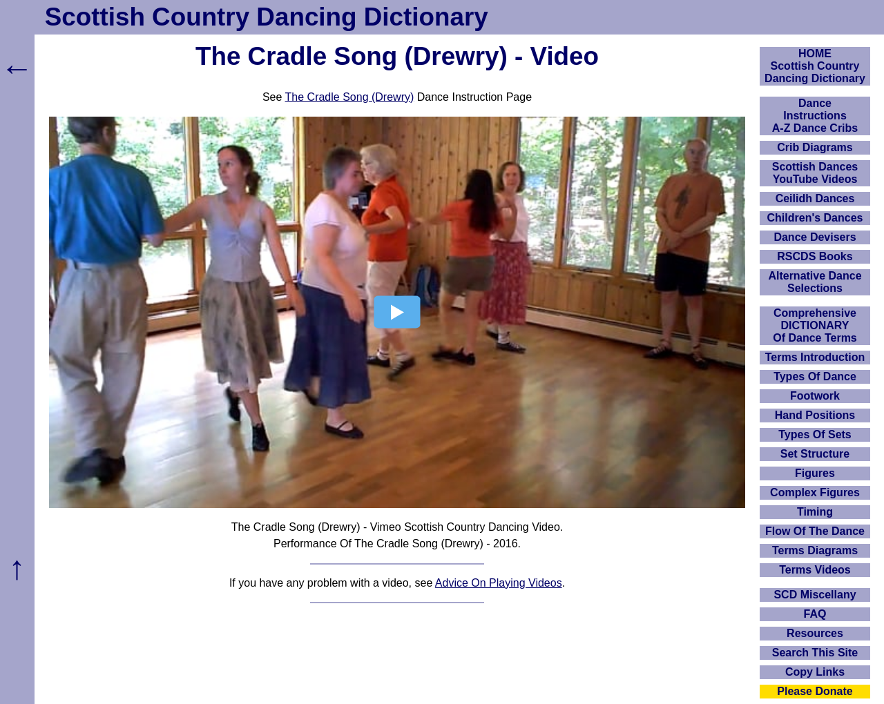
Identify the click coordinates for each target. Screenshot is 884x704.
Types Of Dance (815, 376)
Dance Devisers (815, 237)
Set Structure (814, 454)
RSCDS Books (814, 256)
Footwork (815, 396)
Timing (815, 512)
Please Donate (814, 691)
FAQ (815, 614)
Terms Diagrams (815, 550)
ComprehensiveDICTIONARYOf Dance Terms (815, 325)
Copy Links (815, 672)
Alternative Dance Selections (814, 282)
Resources (815, 633)
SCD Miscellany (815, 594)
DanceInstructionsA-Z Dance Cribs (815, 115)
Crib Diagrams (814, 147)
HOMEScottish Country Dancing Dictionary (815, 66)
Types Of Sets (815, 434)
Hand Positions (815, 415)
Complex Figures (815, 492)
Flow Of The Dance (815, 531)
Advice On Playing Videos (498, 583)
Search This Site (815, 652)
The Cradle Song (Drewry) (349, 97)
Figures (815, 473)
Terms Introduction (815, 357)
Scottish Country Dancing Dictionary (266, 17)
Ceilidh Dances (815, 198)
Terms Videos (814, 570)
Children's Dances (815, 218)
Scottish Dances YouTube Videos (815, 173)
